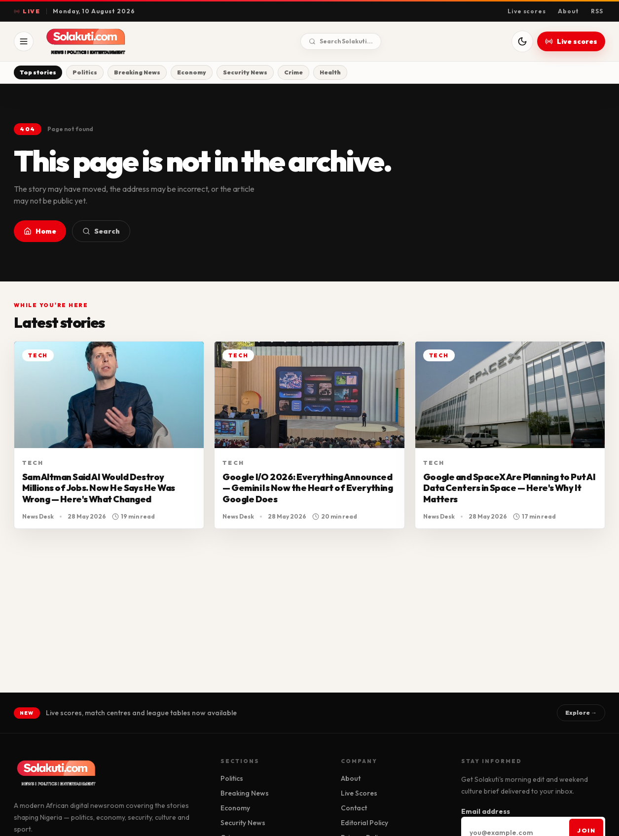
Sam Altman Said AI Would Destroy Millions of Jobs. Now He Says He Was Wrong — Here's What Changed (98, 488)
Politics (85, 72)
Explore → (581, 712)
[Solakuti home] (106, 41)
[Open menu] (24, 41)
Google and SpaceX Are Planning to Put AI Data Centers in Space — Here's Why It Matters (509, 488)
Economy (191, 72)
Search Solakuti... (341, 41)
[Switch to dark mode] (522, 41)
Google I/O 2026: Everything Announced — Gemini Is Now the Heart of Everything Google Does (307, 488)
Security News (245, 72)
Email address (485, 811)
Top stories (38, 72)
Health (330, 72)
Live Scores (359, 793)
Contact (354, 807)
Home (40, 231)
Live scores (527, 11)
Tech (33, 462)
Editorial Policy (364, 822)
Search (101, 231)
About (568, 11)
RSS (597, 11)
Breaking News (137, 72)
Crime (293, 72)
